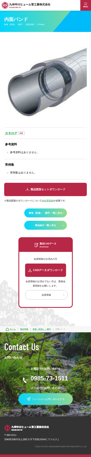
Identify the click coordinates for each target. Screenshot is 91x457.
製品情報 (24, 329)
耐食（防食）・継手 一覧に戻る (45, 213)
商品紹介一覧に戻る (45, 225)
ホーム (13, 329)
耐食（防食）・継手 (42, 329)
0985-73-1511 (49, 378)
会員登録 (48, 200)
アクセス (52, 439)
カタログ (11, 133)
